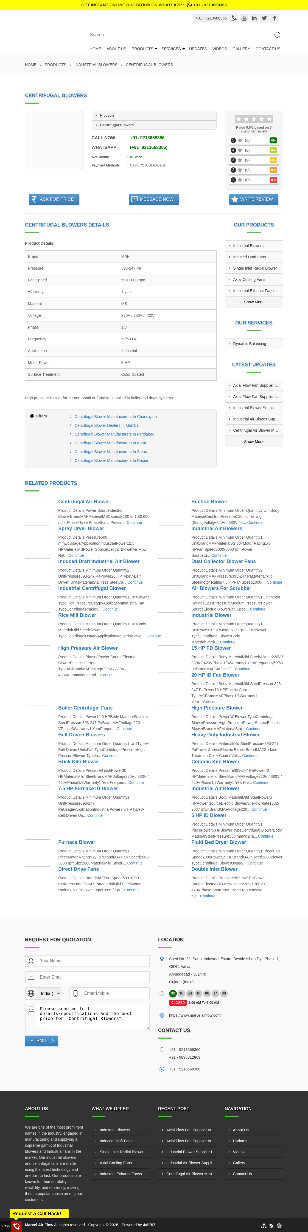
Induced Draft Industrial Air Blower (98, 561)
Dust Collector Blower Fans (223, 561)
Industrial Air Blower (215, 788)
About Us (116, 49)
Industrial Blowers (96, 65)
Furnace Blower (76, 842)
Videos (219, 49)
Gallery (241, 49)
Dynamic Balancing (249, 343)
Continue (134, 522)
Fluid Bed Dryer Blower (218, 842)
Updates (198, 49)
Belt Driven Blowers (81, 734)
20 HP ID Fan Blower (215, 675)
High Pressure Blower (217, 708)
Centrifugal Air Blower (84, 501)
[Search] (277, 34)
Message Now (157, 199)
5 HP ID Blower (208, 815)
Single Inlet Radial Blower (255, 268)
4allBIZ (149, 1225)
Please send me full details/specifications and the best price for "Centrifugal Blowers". (93, 1016)
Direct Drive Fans (78, 869)
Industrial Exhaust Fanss (254, 291)
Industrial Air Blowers (216, 528)
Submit (38, 1040)
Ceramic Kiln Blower (215, 761)
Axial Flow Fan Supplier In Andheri (258, 396)
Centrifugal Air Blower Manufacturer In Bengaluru (258, 430)
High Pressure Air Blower (87, 648)
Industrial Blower (211, 615)
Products (142, 49)
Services (171, 49)
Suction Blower (209, 501)
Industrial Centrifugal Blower (92, 588)
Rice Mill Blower (77, 615)
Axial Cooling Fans (249, 279)
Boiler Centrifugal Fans (85, 708)
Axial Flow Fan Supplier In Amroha (258, 385)
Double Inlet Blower (214, 869)
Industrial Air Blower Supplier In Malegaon (258, 419)
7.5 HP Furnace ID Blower (88, 788)
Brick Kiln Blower (78, 761)
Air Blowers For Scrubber (221, 588)
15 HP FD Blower (211, 648)
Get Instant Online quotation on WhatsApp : (154, 5)
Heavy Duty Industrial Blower (225, 734)
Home (95, 49)
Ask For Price (57, 199)
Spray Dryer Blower (81, 528)
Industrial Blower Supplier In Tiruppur (258, 408)
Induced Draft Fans (249, 257)
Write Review (256, 199)
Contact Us (268, 49)
